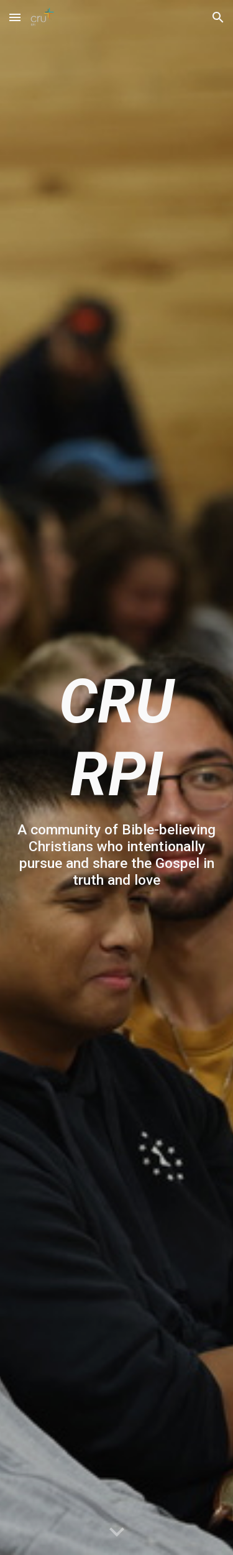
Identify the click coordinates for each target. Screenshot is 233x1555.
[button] (15, 17)
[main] (117, 777)
